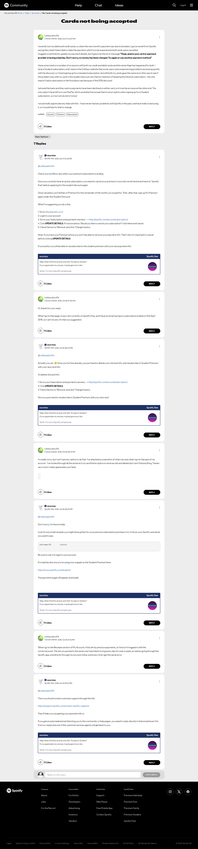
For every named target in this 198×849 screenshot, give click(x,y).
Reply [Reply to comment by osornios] (152, 283)
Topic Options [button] (41, 136)
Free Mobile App (104, 808)
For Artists (74, 795)
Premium (60, 114)
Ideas (119, 5)
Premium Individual (133, 795)
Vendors (73, 820)
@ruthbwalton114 (46, 166)
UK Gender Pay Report (147, 843)
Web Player (102, 801)
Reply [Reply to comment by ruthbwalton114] (152, 126)
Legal (9, 843)
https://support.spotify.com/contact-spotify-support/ (63, 705)
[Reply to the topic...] (93, 775)
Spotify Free (130, 820)
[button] (160, 37)
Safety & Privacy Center (25, 843)
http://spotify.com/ (54, 211)
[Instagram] (170, 791)
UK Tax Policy (128, 843)
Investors (73, 814)
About (44, 795)
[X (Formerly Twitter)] (179, 791)
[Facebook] (188, 791)
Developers (74, 801)
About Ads (78, 843)
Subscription (72, 114)
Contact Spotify (104, 814)
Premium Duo (130, 801)
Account (50, 114)
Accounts (36, 13)
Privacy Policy (45, 843)
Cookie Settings (62, 843)
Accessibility (92, 843)
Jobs (43, 801)
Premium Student (132, 814)
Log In (183, 5)
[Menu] (191, 5)
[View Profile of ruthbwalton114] (51, 35)
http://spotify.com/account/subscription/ (108, 219)
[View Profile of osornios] (51, 155)
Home (19, 13)
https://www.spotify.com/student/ (54, 570)
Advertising (74, 808)
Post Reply (151, 774)
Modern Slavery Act (110, 843)
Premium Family (131, 808)
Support (100, 795)
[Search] (174, 5)
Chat (98, 5)
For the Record (48, 808)
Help (78, 5)
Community (16, 5)
